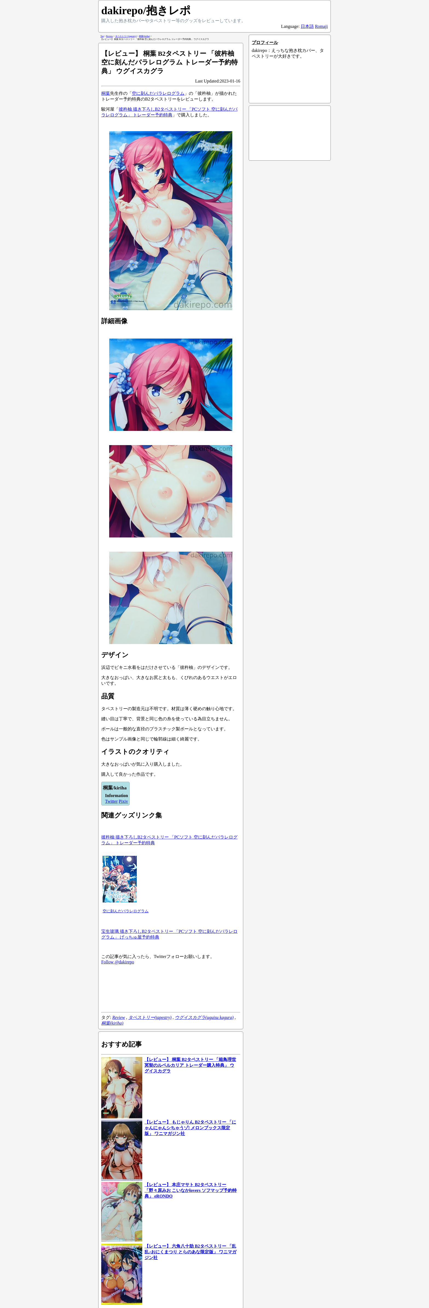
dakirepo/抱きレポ (146, 10)
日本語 (307, 26)
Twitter (111, 801)
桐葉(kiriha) (112, 1023)
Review (118, 1017)
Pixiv (123, 801)
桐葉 (105, 93)
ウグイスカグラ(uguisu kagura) (204, 1017)
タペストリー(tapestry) (150, 1017)
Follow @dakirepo (117, 962)
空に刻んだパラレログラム (158, 93)
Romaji (321, 26)
